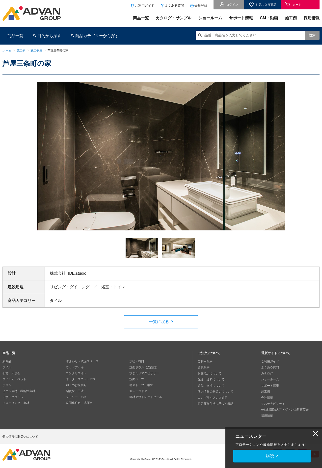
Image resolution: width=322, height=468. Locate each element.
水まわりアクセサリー (144, 373)
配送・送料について (211, 379)
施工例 (291, 18)
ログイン (232, 4)
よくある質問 (174, 5)
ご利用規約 (205, 362)
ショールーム (210, 18)
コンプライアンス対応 (213, 397)
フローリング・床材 (15, 403)
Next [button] (39, 234)
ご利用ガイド (144, 5)
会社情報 (267, 397)
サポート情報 (241, 18)
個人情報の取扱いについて (216, 391)
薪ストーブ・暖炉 (141, 385)
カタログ (267, 373)
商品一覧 (141, 18)
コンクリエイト (76, 373)
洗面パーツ (136, 379)
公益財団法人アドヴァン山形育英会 (285, 409)
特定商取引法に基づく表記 (216, 403)
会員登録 (200, 5)
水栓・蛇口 (136, 362)
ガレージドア (138, 391)
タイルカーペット (14, 379)
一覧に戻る (159, 322)
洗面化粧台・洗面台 (79, 403)
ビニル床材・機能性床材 (18, 391)
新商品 (6, 362)
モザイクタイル (12, 397)
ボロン (6, 385)
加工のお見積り (76, 385)
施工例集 (36, 50)
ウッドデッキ (75, 367)
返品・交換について (211, 385)
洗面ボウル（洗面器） (144, 367)
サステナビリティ (273, 403)
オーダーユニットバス (81, 379)
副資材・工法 (75, 391)
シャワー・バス (76, 397)
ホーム (6, 50)
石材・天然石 (11, 373)
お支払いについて (210, 373)
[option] (161, 158)
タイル (6, 367)
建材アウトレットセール (145, 397)
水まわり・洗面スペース (82, 362)
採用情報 (312, 18)
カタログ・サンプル (173, 18)
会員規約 (204, 367)
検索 (312, 35)
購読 (270, 456)
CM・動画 (269, 18)
